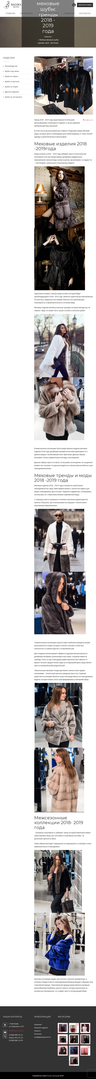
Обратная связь (85, 4)
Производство (11, 66)
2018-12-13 (88, 119)
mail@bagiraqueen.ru (16, 1030)
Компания (26, 13)
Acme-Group (52, 1075)
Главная (10, 13)
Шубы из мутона (12, 81)
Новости (69, 13)
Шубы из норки (11, 86)
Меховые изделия (48, 13)
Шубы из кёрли (11, 76)
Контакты (84, 13)
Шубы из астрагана (13, 96)
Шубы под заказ (12, 71)
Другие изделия (12, 91)
